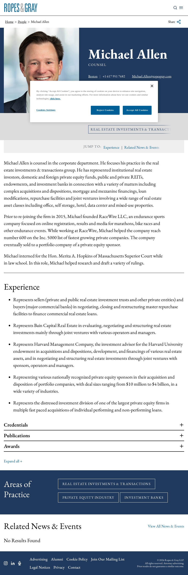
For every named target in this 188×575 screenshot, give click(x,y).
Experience (111, 147)
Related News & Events (141, 147)
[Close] (152, 86)
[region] (94, 101)
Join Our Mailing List (107, 559)
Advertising (39, 559)
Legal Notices (40, 567)
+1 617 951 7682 (114, 76)
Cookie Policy (77, 559)
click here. (55, 98)
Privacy (59, 567)
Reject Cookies (105, 110)
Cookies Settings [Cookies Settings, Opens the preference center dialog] (45, 109)
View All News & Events (166, 526)
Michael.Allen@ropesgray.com (151, 76)
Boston (92, 76)
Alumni (57, 559)
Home (9, 21)
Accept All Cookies (137, 110)
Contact (74, 567)
